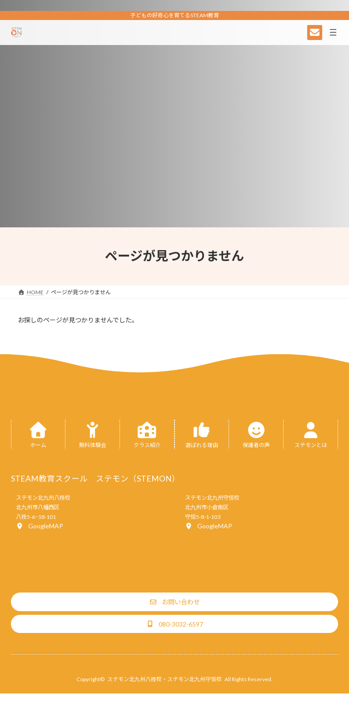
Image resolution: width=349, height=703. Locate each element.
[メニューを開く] (333, 32)
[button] (39, 526)
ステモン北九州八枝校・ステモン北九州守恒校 (164, 679)
